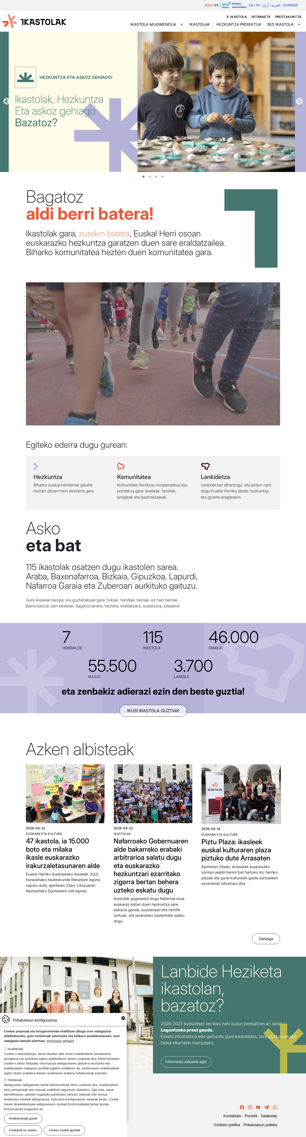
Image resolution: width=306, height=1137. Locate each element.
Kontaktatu (232, 1116)
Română (290, 5)
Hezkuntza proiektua (238, 24)
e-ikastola (237, 16)
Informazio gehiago (60, 1041)
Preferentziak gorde (23, 1118)
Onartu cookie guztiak (64, 1130)
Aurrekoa (6, 101)
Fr (258, 5)
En (251, 5)
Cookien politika (227, 1125)
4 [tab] (162, 177)
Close (123, 1018)
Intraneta (260, 16)
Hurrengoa (299, 101)
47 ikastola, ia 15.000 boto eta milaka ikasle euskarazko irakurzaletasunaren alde (63, 853)
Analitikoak (15, 1049)
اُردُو (266, 5)
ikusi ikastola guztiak (153, 710)
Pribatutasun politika (260, 1125)
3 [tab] (156, 177)
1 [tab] (143, 177)
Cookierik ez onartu (23, 1130)
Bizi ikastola (280, 24)
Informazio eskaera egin (186, 1061)
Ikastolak (199, 24)
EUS (208, 5)
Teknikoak (15, 1080)
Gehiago (266, 939)
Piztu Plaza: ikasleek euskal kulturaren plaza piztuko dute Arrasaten (236, 850)
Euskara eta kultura (44, 834)
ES (216, 5)
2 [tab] (150, 177)
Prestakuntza (288, 16)
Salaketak (269, 1116)
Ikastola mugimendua (153, 24)
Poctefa (251, 1116)
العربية (276, 5)
